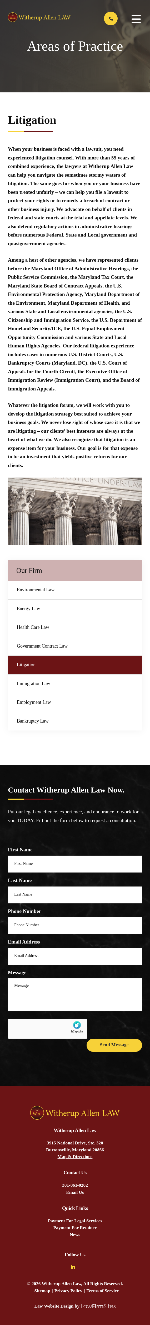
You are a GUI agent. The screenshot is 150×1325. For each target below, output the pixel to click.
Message (17, 972)
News (75, 1234)
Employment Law (34, 702)
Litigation (26, 664)
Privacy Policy (68, 1290)
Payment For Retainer (75, 1227)
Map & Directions (75, 1156)
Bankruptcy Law (32, 721)
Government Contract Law (42, 646)
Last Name (20, 880)
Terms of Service (102, 1290)
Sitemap (42, 1290)
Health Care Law (33, 627)
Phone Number (24, 911)
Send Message (114, 1044)
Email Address (24, 942)
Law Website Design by (56, 1306)
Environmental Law (35, 589)
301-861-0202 (75, 1185)
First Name (20, 849)
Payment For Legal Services (75, 1220)
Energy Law (28, 608)
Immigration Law (33, 683)
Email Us (75, 1192)
